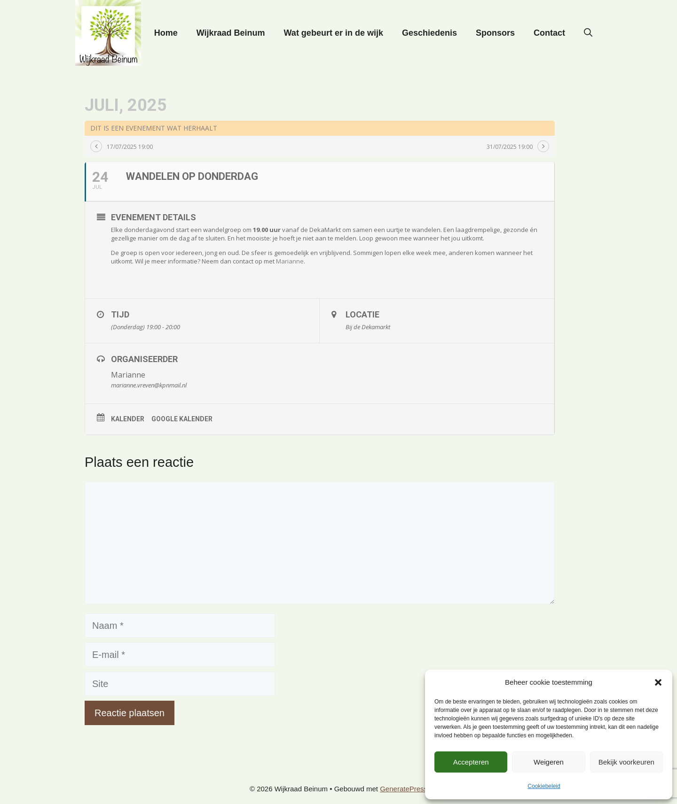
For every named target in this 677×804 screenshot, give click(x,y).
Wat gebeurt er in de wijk (333, 33)
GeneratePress (403, 789)
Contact (549, 33)
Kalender (127, 419)
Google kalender (182, 419)
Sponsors (495, 33)
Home (166, 33)
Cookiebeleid (543, 786)
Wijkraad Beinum (231, 33)
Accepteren (471, 762)
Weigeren (549, 762)
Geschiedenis (429, 33)
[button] (658, 682)
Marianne (290, 261)
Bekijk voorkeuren (626, 762)
